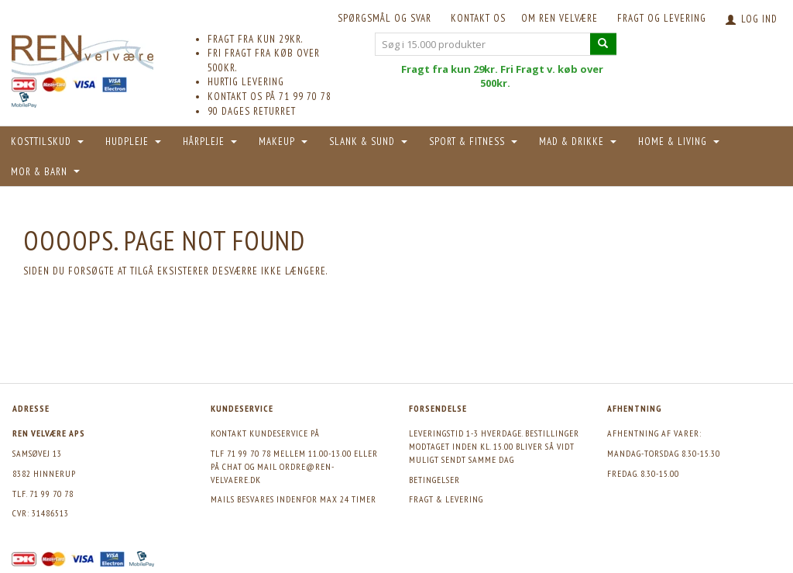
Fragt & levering (446, 499)
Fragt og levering (661, 18)
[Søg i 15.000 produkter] (603, 44)
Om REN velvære (559, 18)
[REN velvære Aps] (82, 52)
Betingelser (434, 479)
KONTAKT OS (478, 18)
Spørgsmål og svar (384, 18)
